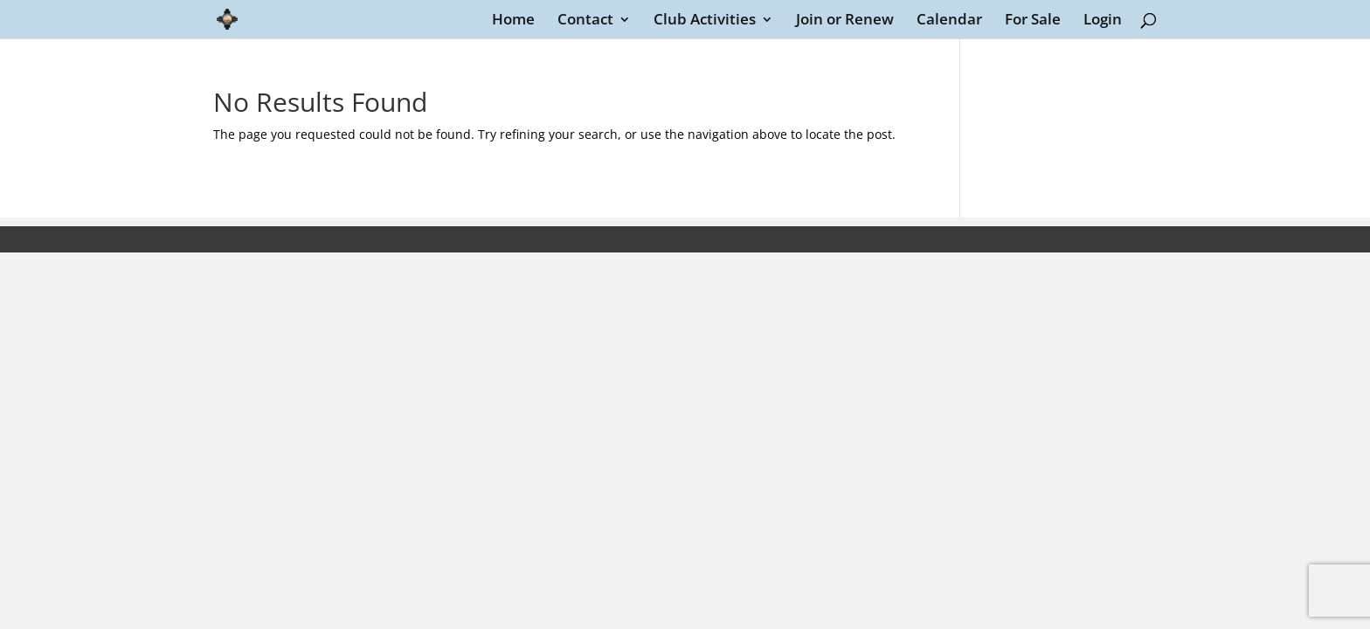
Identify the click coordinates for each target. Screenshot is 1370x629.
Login (1102, 21)
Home (513, 21)
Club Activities (705, 21)
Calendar (949, 21)
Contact (585, 21)
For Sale (1033, 21)
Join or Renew (845, 21)
